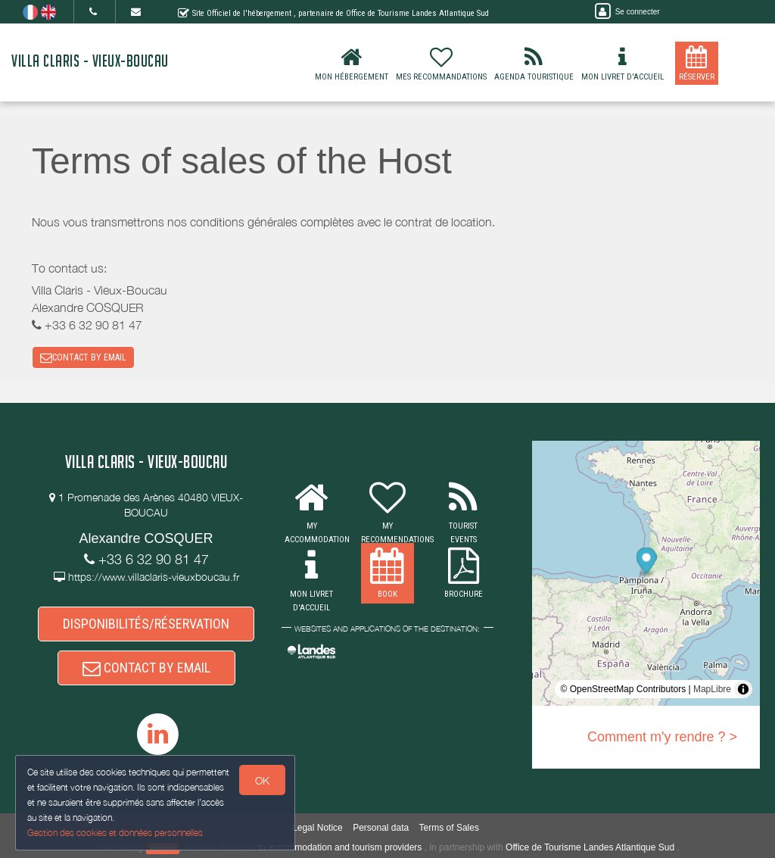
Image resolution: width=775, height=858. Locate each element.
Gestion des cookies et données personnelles (115, 832)
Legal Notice (317, 827)
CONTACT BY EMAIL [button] (83, 357)
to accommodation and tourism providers (340, 847)
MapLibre (712, 689)
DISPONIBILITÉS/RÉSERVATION (146, 624)
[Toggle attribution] (743, 689)
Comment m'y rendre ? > (662, 736)
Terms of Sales (449, 827)
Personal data (381, 827)
